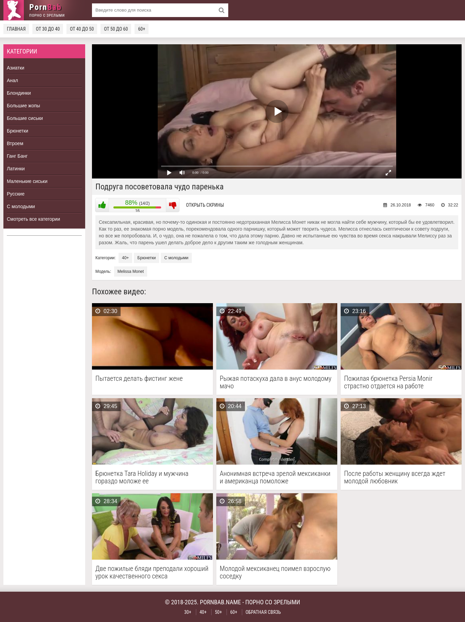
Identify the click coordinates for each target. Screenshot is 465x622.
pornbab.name (220, 602)
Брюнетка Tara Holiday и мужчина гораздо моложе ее (141, 477)
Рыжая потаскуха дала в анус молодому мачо (275, 382)
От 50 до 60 (116, 29)
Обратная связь (263, 612)
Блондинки (19, 93)
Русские (16, 194)
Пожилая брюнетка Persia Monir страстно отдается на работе (388, 382)
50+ (218, 612)
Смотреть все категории (33, 219)
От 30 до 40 (48, 29)
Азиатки (15, 68)
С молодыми (21, 206)
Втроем (15, 143)
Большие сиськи (25, 118)
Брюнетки (17, 131)
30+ (187, 612)
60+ (141, 29)
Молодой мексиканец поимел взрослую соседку (275, 572)
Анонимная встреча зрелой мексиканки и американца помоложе (275, 477)
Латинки (16, 168)
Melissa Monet (131, 271)
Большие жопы (23, 105)
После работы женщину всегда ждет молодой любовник (395, 477)
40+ (125, 257)
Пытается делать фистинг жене (139, 379)
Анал (12, 80)
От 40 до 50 (82, 29)
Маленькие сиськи (27, 181)
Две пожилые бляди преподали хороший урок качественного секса (151, 572)
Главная (16, 29)
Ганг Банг (17, 156)
